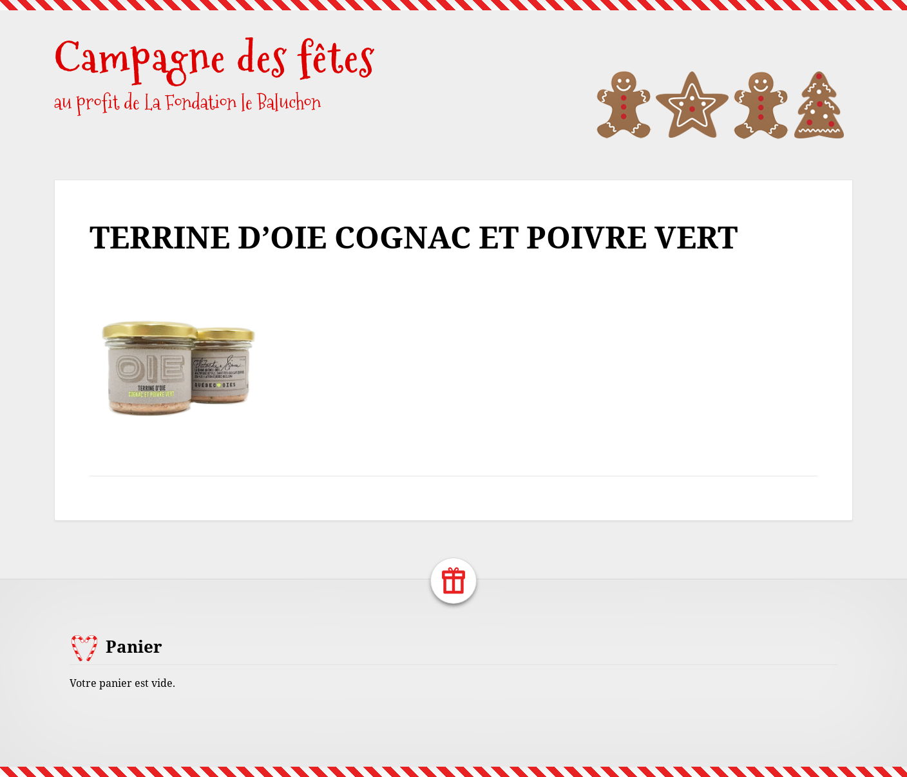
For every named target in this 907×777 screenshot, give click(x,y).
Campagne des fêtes (214, 57)
